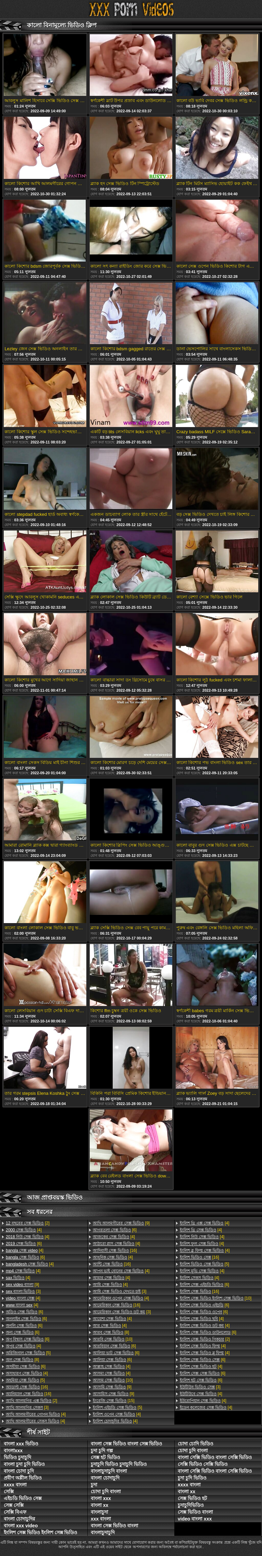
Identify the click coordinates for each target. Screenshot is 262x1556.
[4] (24, 1230)
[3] (23, 1291)
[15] (113, 1400)
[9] (22, 1284)
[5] (28, 1352)
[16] (27, 1387)
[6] (24, 1243)
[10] (112, 1339)
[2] (27, 1223)
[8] (22, 1359)
